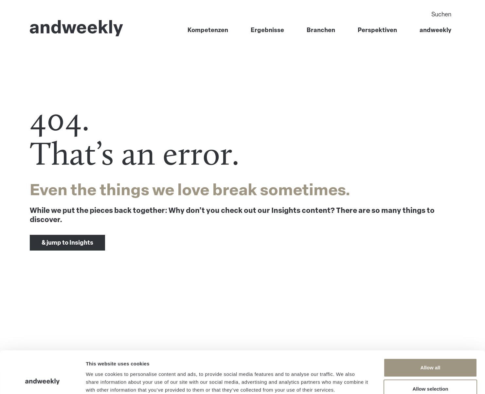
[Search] (375, 14)
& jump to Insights (67, 242)
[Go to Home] (76, 28)
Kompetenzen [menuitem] (208, 30)
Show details (343, 381)
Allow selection (430, 351)
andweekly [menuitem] (435, 30)
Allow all (430, 329)
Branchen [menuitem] (321, 30)
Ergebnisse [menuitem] (267, 30)
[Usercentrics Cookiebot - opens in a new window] (42, 381)
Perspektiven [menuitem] (377, 30)
